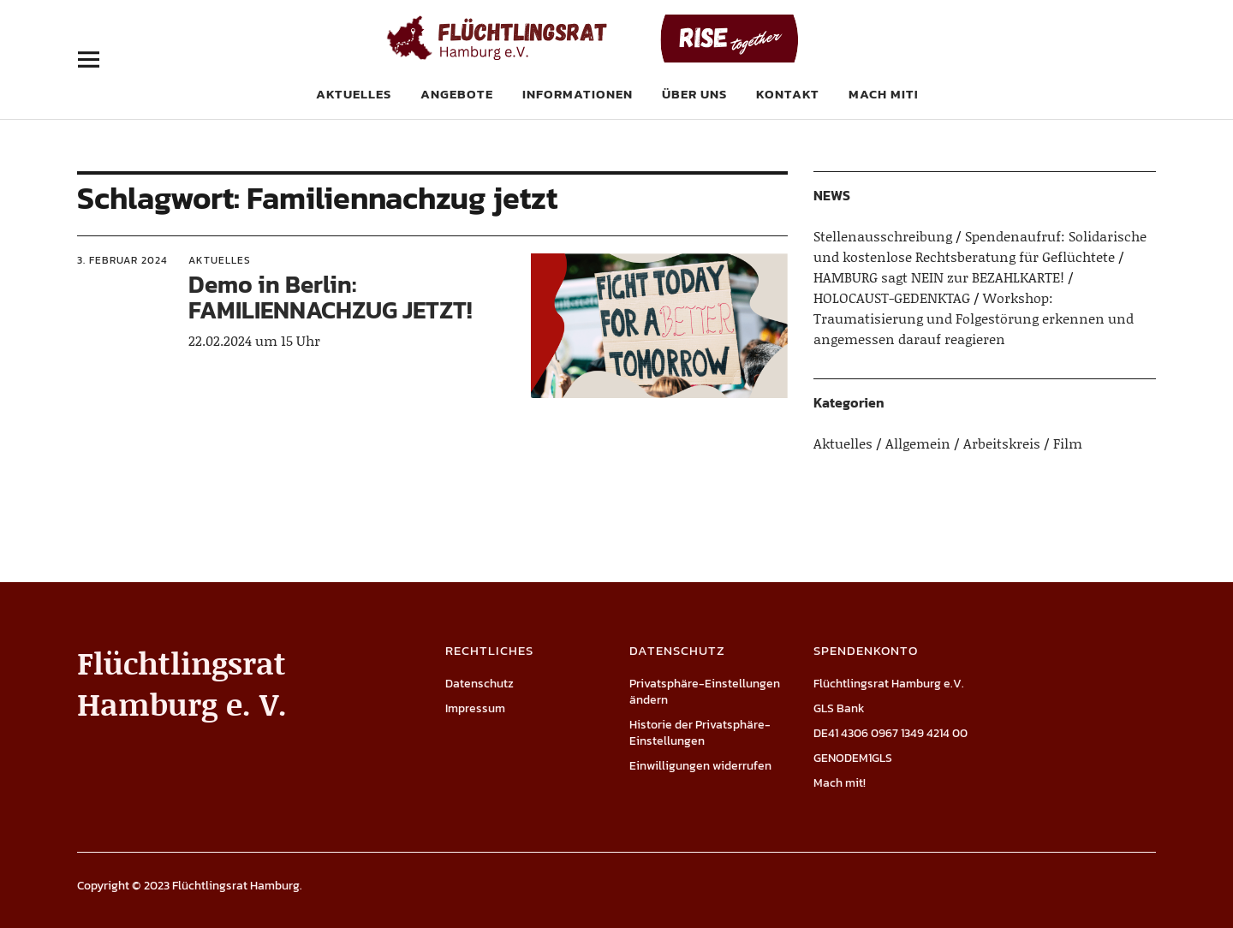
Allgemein (917, 443)
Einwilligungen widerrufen (700, 766)
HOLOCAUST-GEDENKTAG (891, 297)
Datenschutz (479, 684)
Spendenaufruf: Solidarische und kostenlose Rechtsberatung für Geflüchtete (980, 246)
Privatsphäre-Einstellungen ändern (704, 692)
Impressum (475, 708)
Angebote (456, 94)
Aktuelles (353, 94)
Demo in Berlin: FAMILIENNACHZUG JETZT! (330, 297)
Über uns (694, 94)
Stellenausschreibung (882, 236)
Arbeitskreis (1001, 443)
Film (1067, 443)
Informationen (577, 94)
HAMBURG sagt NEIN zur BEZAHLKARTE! (938, 277)
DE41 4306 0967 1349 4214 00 (890, 733)
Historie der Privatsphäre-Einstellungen (700, 733)
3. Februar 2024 (122, 260)
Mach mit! (883, 94)
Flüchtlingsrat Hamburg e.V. (888, 684)
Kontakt (787, 94)
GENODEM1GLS (852, 758)
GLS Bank (839, 708)
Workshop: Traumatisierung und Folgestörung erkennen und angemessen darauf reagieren (973, 318)
